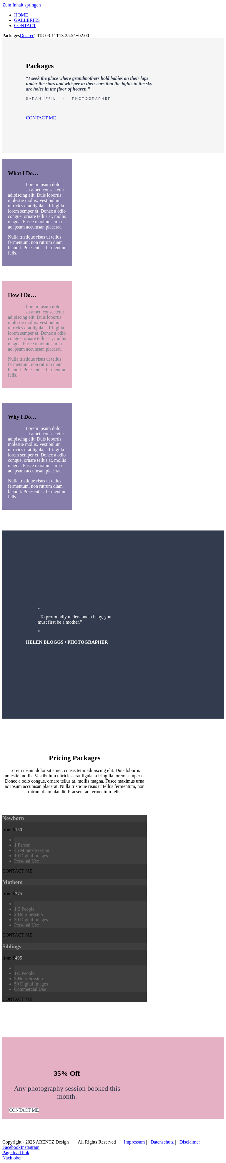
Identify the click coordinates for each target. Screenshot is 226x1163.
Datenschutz (162, 1141)
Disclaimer (190, 1141)
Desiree (27, 35)
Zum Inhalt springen (21, 4)
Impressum (134, 1141)
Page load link (15, 1152)
